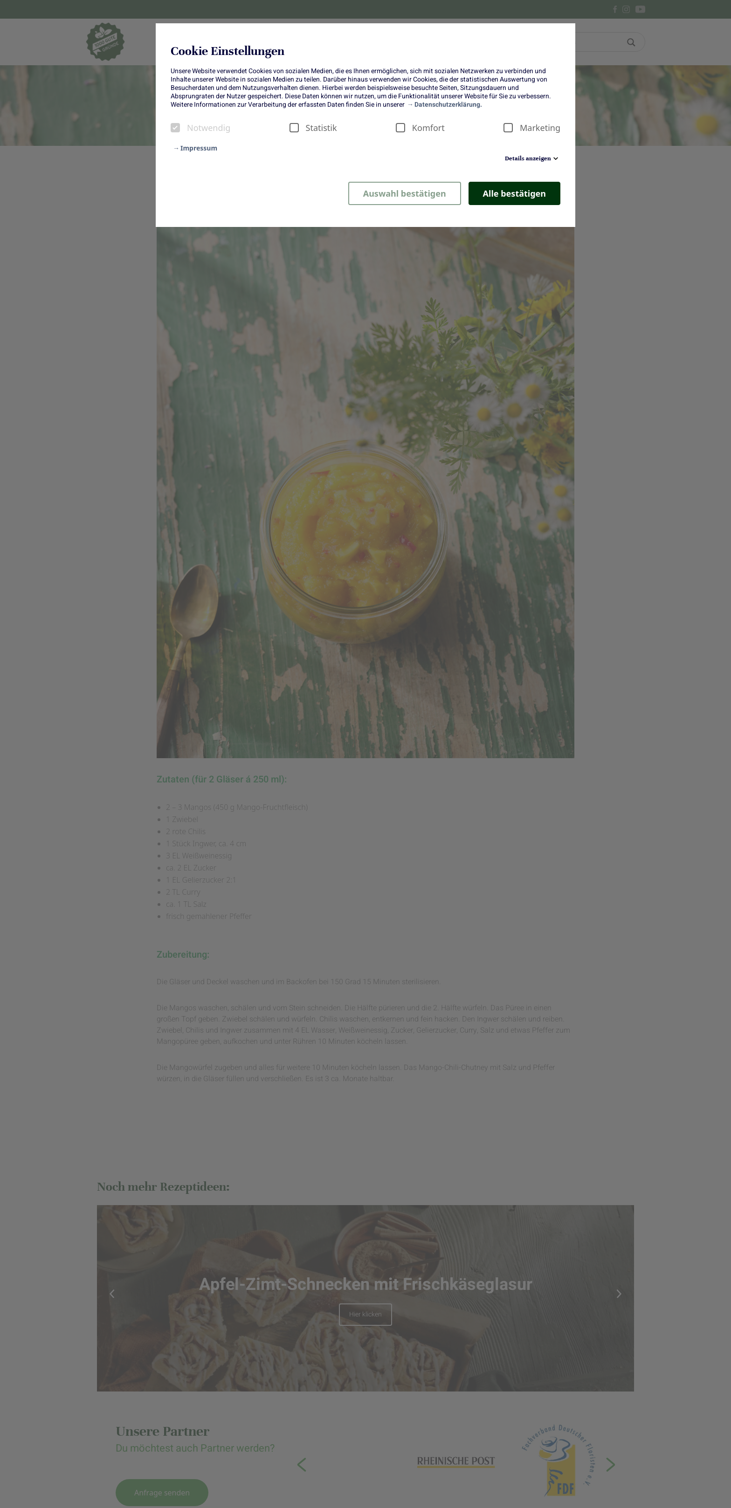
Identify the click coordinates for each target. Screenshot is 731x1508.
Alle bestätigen (514, 193)
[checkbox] (175, 127)
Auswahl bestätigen (404, 193)
